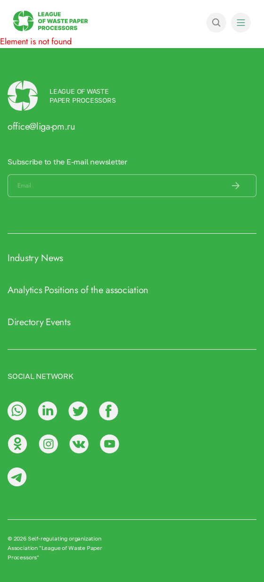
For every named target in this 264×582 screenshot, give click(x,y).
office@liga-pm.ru (41, 126)
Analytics (25, 290)
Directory (25, 322)
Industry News (35, 258)
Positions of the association (96, 290)
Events (58, 322)
